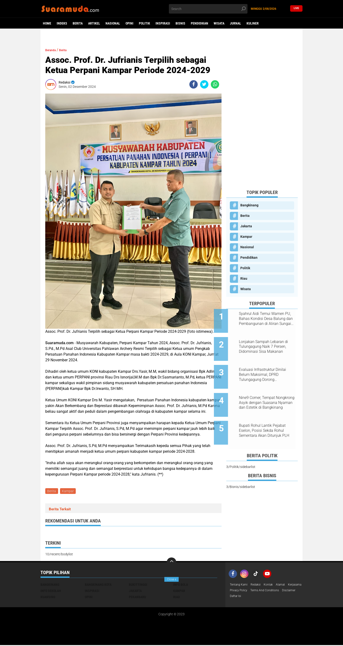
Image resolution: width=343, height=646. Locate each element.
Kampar (69, 491)
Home (47, 23)
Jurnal (235, 23)
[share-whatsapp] (215, 84)
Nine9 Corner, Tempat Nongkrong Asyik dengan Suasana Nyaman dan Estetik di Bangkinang (268, 390)
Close (171, 579)
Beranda (52, 50)
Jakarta (246, 226)
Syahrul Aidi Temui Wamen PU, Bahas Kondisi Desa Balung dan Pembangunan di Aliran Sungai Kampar (267, 318)
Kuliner (253, 23)
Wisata (219, 23)
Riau (243, 278)
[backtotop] (171, 563)
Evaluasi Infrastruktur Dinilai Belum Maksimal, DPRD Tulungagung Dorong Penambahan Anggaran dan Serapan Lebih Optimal (266, 366)
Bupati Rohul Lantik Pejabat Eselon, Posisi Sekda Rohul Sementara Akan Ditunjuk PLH (268, 414)
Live (296, 8)
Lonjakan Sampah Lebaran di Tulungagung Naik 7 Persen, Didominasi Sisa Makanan (267, 342)
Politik (144, 23)
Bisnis (180, 23)
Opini (129, 23)
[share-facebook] (193, 84)
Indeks (62, 23)
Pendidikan (199, 23)
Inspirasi (163, 23)
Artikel (94, 23)
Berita (78, 23)
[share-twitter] (204, 84)
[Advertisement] (262, 114)
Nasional (113, 23)
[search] (208, 9)
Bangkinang (249, 205)
